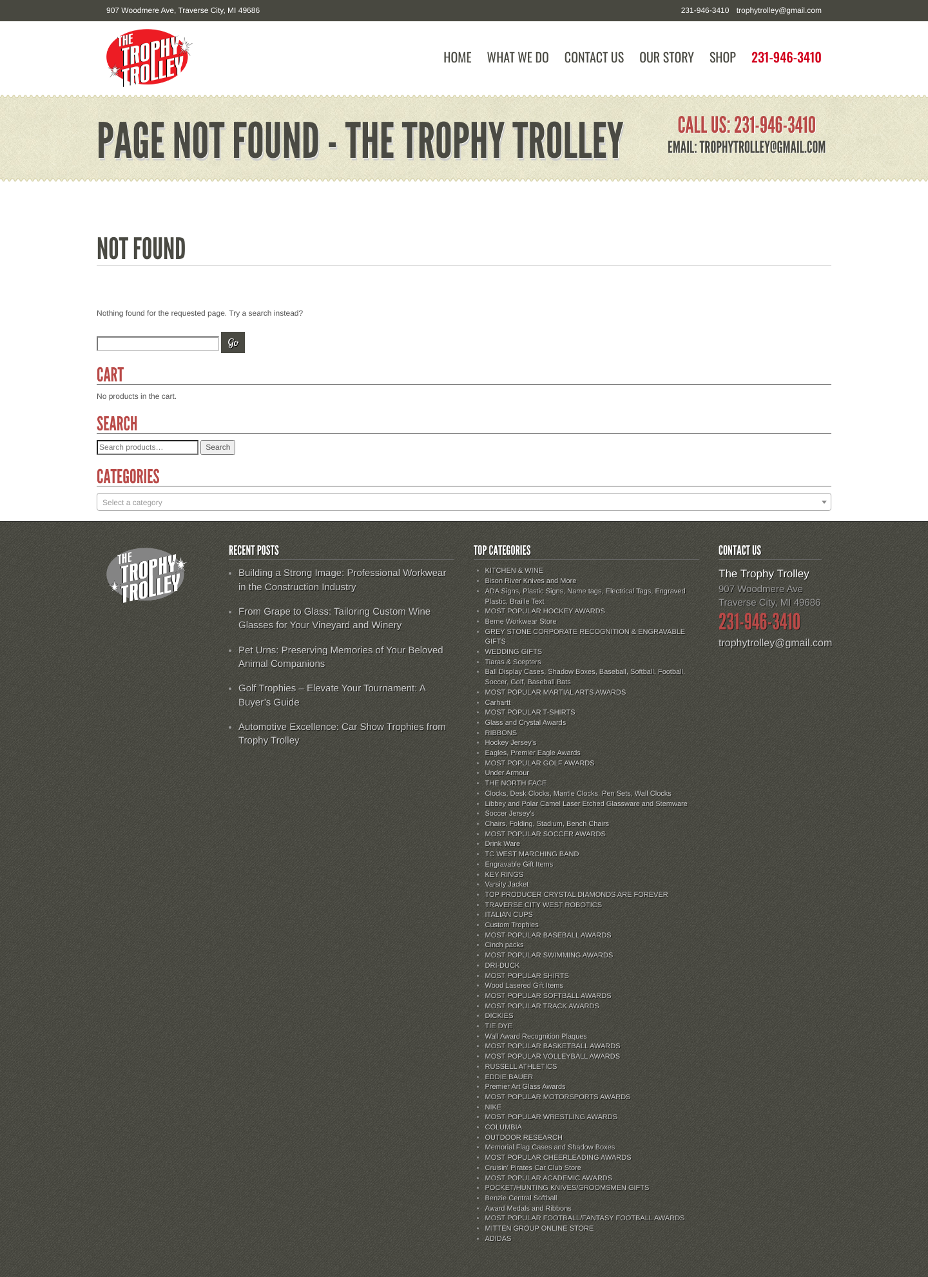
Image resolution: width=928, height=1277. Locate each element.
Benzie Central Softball (521, 1198)
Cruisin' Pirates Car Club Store (533, 1168)
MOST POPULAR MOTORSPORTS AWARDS (558, 1097)
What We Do (518, 57)
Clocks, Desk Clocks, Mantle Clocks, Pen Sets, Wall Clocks (578, 794)
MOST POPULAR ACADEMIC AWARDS (549, 1178)
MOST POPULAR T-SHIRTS (530, 712)
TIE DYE (499, 1026)
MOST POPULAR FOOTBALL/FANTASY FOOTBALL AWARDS (585, 1218)
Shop (723, 57)
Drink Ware (503, 844)
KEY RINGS (504, 875)
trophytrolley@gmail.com (779, 10)
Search (218, 447)
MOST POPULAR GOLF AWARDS (540, 763)
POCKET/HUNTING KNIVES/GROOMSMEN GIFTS (567, 1188)
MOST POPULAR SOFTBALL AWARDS (548, 996)
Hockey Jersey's (511, 743)
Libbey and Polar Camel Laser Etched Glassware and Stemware (586, 804)
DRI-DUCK (502, 966)
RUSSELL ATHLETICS (521, 1067)
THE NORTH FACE (516, 783)
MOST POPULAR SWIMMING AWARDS (549, 955)
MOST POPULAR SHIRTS (527, 976)
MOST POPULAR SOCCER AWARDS (545, 834)
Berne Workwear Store (521, 622)
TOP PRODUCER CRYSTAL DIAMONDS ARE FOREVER (576, 895)
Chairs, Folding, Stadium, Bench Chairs (547, 824)
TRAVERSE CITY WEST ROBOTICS (544, 905)
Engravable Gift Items (519, 865)
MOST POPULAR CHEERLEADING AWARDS (558, 1158)
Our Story (666, 57)
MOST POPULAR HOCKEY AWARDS (545, 611)
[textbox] (464, 503)
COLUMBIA (503, 1127)
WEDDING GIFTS (514, 652)
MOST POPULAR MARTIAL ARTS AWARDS (555, 692)
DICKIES (499, 1016)
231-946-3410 (786, 57)
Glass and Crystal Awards (525, 723)
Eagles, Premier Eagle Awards (533, 753)
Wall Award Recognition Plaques (536, 1037)
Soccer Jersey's (510, 814)
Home (457, 57)
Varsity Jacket (507, 884)
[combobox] (464, 502)
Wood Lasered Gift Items (524, 986)
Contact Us (594, 57)
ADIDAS (498, 1239)
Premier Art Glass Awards (525, 1087)
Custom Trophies (512, 925)
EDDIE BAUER (509, 1077)
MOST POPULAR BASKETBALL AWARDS (553, 1046)
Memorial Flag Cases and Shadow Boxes (550, 1147)
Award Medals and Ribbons (528, 1209)
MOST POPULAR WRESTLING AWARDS (551, 1117)
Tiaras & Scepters (513, 662)
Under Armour (507, 773)
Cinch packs (504, 945)
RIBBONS (501, 733)
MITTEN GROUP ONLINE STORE (539, 1229)
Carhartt (498, 703)
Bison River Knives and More (531, 581)
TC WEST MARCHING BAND (532, 854)
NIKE (493, 1107)
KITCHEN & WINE (514, 571)
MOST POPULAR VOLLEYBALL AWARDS (552, 1057)
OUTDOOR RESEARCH (524, 1138)
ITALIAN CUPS (509, 915)
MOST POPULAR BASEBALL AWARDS (548, 935)
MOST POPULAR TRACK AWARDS (542, 1006)
